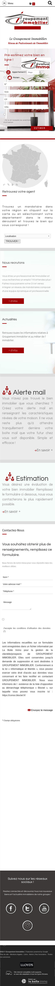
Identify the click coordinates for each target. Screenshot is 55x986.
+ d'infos (13, 301)
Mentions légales (16, 954)
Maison (13, 78)
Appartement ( (15, 72)
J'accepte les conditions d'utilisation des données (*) (26, 630)
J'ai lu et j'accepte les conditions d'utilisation (17, 121)
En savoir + (45, 450)
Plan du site (4, 954)
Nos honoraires (40, 954)
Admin (31, 954)
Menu (10, 3)
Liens (26, 954)
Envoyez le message (40, 709)
